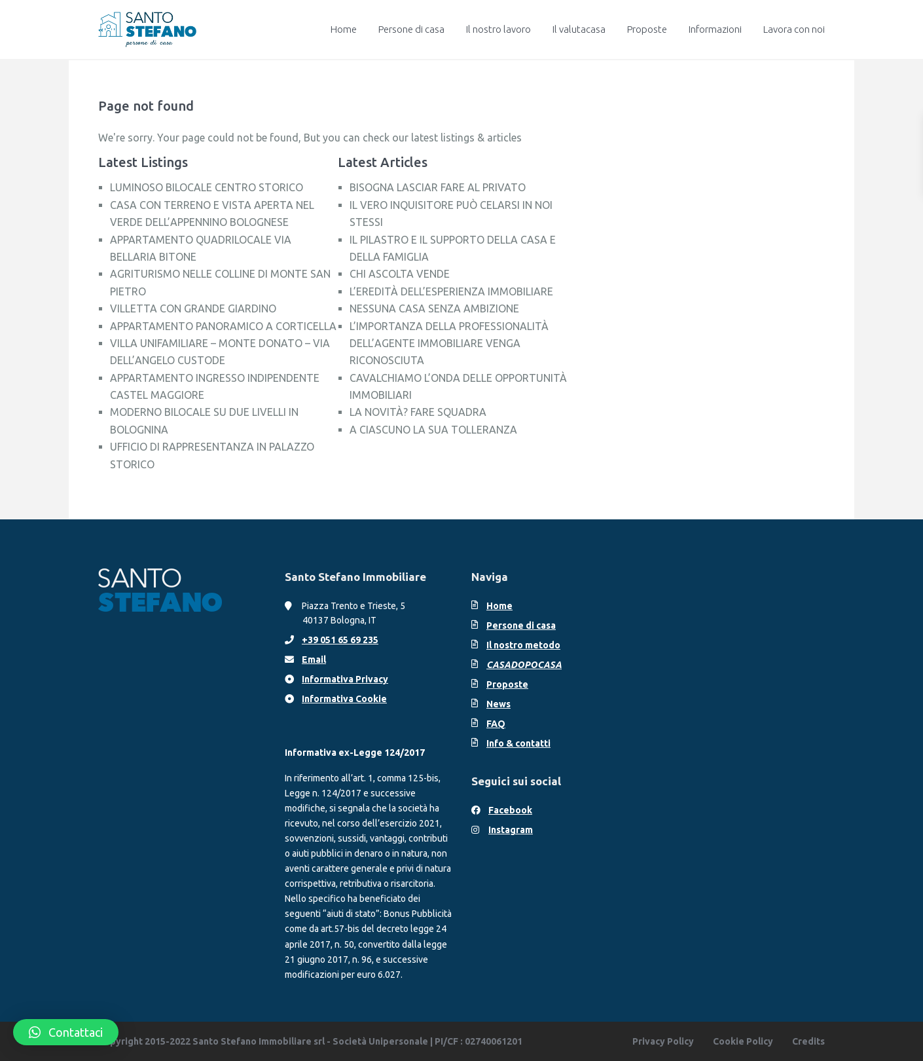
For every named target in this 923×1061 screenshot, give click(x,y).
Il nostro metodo (523, 645)
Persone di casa (411, 29)
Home (344, 29)
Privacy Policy (663, 1041)
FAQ (495, 723)
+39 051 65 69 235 (340, 640)
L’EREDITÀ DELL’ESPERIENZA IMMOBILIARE (451, 291)
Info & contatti (518, 743)
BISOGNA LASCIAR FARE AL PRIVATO (438, 187)
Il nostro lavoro (498, 29)
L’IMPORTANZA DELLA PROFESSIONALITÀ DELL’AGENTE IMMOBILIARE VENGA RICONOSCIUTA (449, 343)
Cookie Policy (743, 1041)
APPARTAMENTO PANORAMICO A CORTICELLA (223, 326)
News (498, 704)
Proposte (647, 29)
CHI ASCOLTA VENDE (400, 274)
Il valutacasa (579, 29)
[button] (65, 1032)
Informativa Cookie (344, 699)
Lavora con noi (794, 29)
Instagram (510, 830)
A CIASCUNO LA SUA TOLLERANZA (433, 430)
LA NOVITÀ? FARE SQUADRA (418, 412)
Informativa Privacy (345, 679)
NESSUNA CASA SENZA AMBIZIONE (434, 308)
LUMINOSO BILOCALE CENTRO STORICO (206, 187)
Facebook (510, 810)
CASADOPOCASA (524, 665)
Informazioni (715, 29)
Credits (808, 1041)
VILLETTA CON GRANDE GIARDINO (193, 308)
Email (314, 659)
